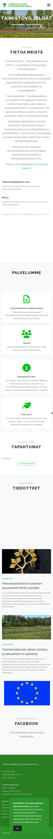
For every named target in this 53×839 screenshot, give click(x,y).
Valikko (48, 5)
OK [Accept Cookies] (17, 828)
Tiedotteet (7, 630)
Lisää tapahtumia (26, 464)
